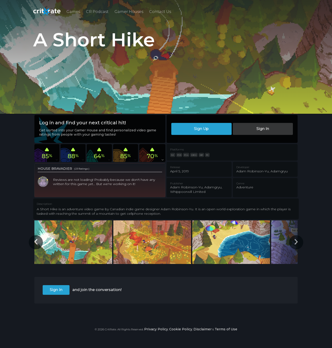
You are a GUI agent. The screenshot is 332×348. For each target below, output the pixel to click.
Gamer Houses (129, 11)
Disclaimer (202, 329)
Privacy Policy (156, 329)
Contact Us (160, 11)
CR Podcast (97, 11)
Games (73, 11)
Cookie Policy (180, 329)
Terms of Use (226, 329)
